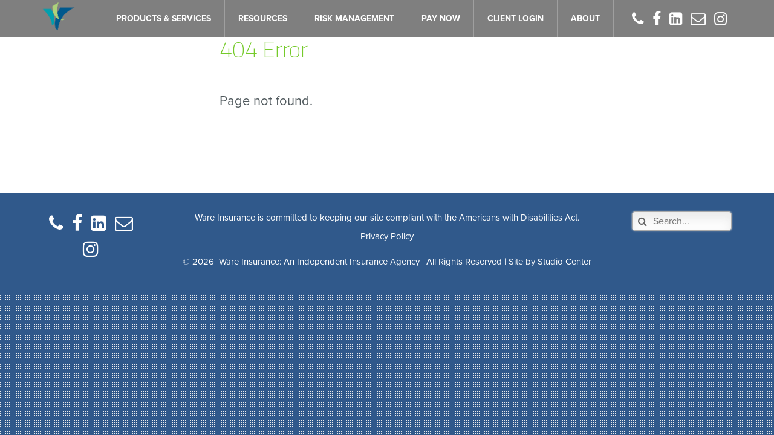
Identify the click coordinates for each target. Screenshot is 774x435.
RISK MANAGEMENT (354, 18)
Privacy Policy (387, 236)
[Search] (682, 221)
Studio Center (564, 261)
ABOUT (585, 18)
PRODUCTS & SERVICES (163, 18)
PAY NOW (440, 18)
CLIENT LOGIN (515, 18)
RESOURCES (262, 18)
